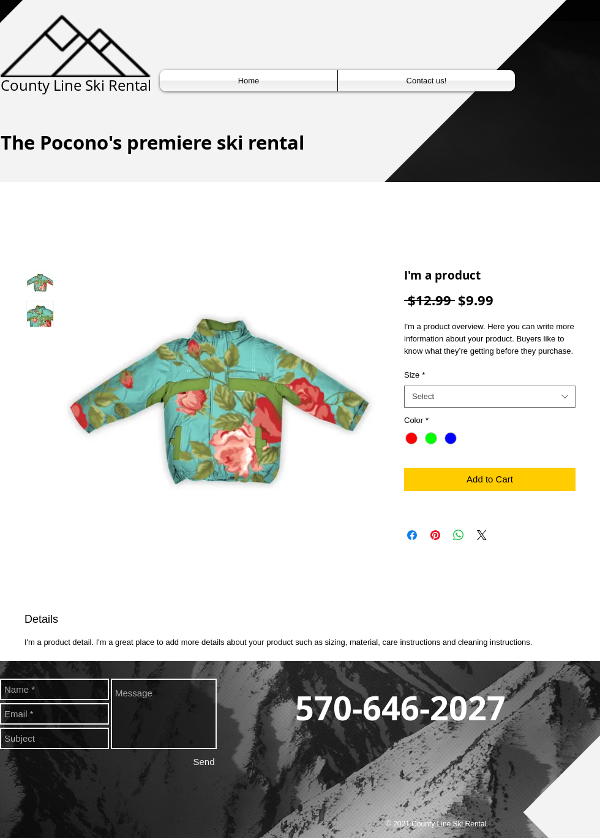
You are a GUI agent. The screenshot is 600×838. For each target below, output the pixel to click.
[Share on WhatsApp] (458, 535)
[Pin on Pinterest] (435, 535)
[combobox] (490, 397)
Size (414, 374)
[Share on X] (481, 535)
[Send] (203, 761)
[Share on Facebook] (412, 535)
